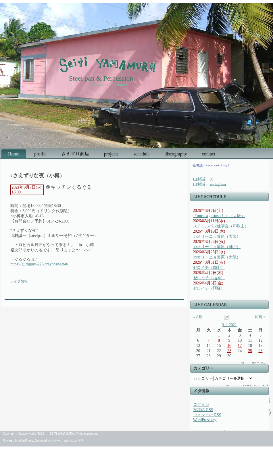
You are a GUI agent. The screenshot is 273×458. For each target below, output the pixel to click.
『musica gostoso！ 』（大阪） (219, 216)
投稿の (203, 410)
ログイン (201, 404)
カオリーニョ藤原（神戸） (217, 247)
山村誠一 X (203, 179)
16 (229, 345)
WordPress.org (205, 420)
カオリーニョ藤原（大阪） (217, 236)
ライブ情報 (19, 281)
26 (260, 351)
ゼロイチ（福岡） (209, 278)
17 (240, 345)
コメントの (207, 415)
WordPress (26, 440)
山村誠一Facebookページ (211, 165)
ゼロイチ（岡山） (209, 267)
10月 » (260, 317)
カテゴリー (203, 378)
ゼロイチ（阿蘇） (209, 288)
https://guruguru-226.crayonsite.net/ (39, 264)
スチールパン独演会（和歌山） (221, 226)
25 (250, 351)
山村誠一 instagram (209, 184)
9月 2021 (229, 325)
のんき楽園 (76, 440)
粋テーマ (57, 440)
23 (229, 351)
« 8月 (198, 317)
